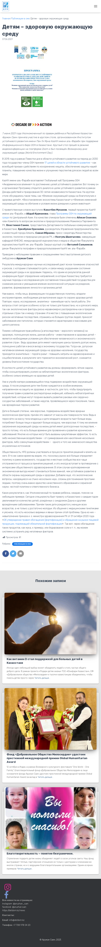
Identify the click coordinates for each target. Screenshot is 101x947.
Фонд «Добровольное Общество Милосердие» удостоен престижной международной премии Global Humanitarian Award (47, 758)
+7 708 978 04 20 (21, 925)
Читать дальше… (42, 678)
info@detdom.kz (16, 920)
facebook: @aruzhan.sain (14, 907)
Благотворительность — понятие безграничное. (40, 853)
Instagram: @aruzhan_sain (15, 903)
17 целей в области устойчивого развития (67, 162)
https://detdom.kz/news (13, 910)
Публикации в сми (22, 544)
